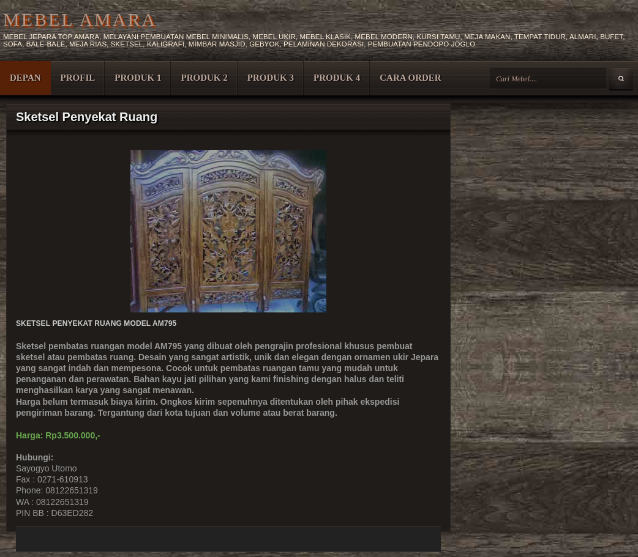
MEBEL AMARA (80, 19)
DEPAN (25, 78)
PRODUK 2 (204, 78)
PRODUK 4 (336, 78)
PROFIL (78, 78)
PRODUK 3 (270, 78)
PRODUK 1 (137, 78)
